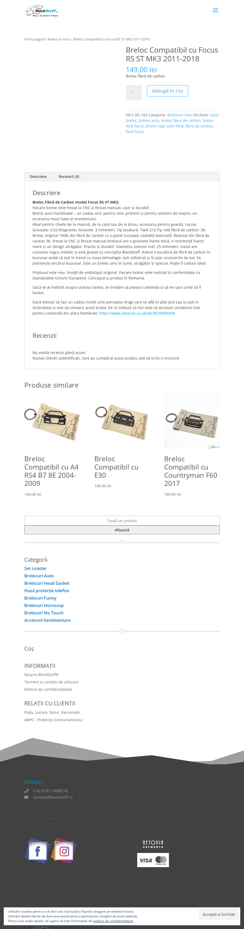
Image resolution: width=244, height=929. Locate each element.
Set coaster (35, 568)
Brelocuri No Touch (43, 613)
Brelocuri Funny (40, 598)
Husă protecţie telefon (46, 591)
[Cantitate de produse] (134, 92)
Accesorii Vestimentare (47, 620)
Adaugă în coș (167, 91)
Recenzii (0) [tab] (69, 176)
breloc (131, 120)
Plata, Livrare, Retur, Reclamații (52, 712)
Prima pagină (34, 39)
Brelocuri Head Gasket (47, 583)
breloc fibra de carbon (181, 120)
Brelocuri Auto (59, 39)
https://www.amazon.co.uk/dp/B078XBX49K (137, 313)
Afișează (122, 529)
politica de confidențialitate (113, 921)
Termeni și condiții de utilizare (51, 681)
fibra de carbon (199, 125)
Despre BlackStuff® (41, 674)
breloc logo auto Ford (164, 125)
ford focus (135, 131)
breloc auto (149, 120)
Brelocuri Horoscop (44, 605)
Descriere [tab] (38, 176)
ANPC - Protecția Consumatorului (53, 719)
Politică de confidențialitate (48, 689)
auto (214, 114)
